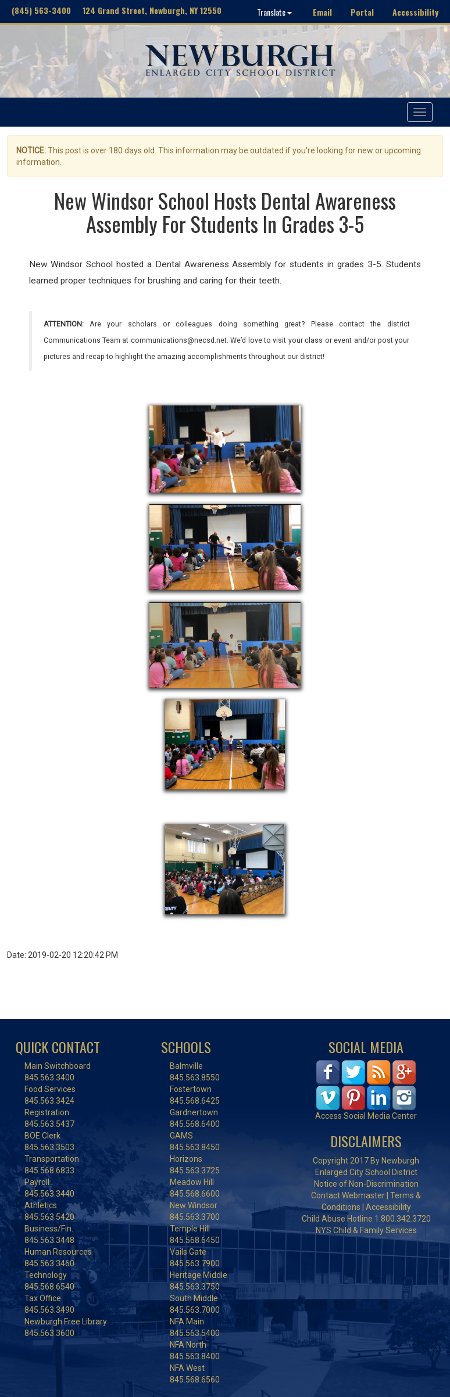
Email (322, 12)
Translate (274, 12)
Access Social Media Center (366, 1116)
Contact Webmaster (348, 1195)
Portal (362, 12)
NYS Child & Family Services (366, 1230)
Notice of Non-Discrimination (366, 1183)
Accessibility (415, 12)
